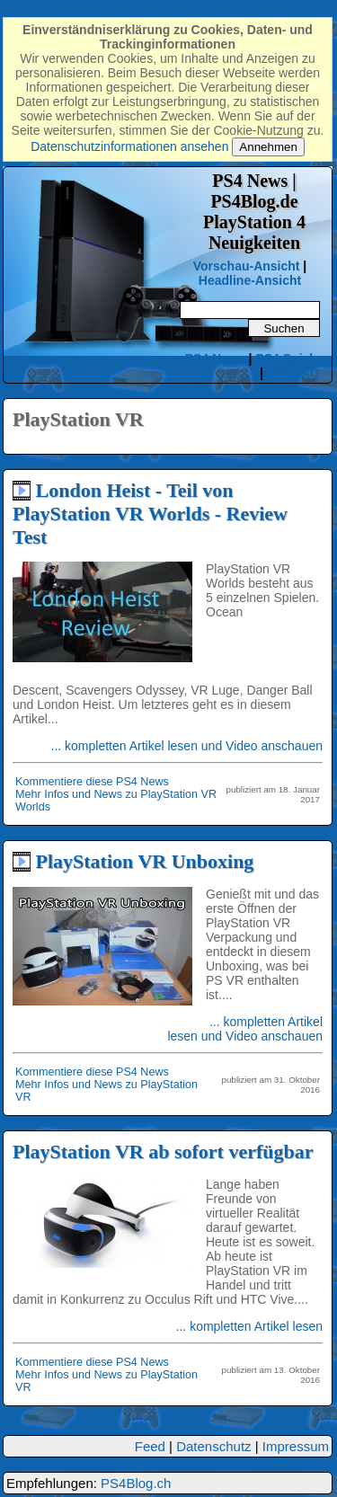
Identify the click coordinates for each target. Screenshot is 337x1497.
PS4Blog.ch (136, 1483)
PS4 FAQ (293, 373)
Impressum (295, 1446)
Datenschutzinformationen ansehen (129, 146)
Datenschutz (213, 1446)
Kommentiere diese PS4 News (92, 781)
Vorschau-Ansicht (246, 266)
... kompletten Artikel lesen (249, 1326)
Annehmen (268, 147)
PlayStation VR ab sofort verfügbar (163, 1151)
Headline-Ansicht (250, 280)
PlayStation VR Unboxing (145, 861)
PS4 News (217, 358)
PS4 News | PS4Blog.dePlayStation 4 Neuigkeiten (254, 211)
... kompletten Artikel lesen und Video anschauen (187, 746)
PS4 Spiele (287, 358)
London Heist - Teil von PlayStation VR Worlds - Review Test (150, 513)
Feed (150, 1446)
